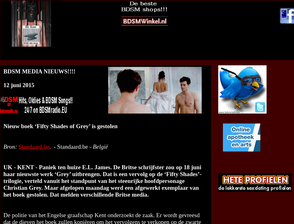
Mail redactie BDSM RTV (228, 56)
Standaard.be (33, 146)
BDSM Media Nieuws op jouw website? (110, 56)
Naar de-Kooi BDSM (179, 56)
